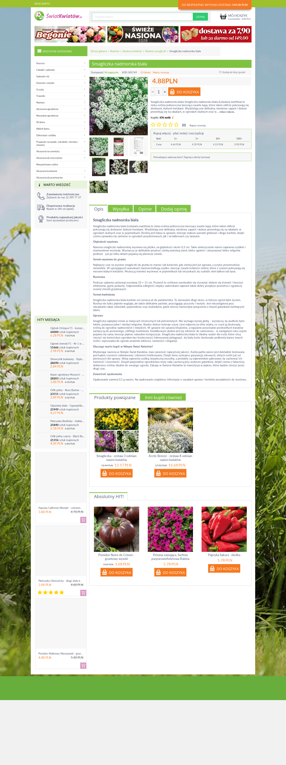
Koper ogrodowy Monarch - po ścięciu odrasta (67, 374)
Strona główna (98, 51)
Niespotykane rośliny (47, 164)
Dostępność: (97, 72)
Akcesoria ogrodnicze (47, 109)
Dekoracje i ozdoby (46, 135)
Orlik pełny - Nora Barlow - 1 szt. (67, 390)
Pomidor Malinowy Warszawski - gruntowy (62, 653)
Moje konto (42, 3)
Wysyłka (121, 209)
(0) (184, 125)
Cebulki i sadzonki (45, 69)
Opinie (145, 209)
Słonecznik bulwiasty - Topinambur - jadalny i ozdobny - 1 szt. (67, 359)
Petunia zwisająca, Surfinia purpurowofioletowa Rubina (170, 557)
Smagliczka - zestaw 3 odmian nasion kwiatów (116, 458)
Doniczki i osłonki (45, 82)
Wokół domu (42, 128)
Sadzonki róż (42, 76)
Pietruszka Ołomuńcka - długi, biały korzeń (62, 580)
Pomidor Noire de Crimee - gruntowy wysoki (116, 557)
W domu (40, 122)
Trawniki (40, 95)
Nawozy (40, 102)
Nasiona (114, 51)
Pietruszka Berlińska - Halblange (67, 421)
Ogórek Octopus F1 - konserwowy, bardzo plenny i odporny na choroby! (67, 328)
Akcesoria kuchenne (46, 171)
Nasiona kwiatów (132, 51)
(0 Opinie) (145, 72)
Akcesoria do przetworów (49, 177)
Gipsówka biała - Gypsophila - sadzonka (67, 405)
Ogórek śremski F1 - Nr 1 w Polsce (67, 343)
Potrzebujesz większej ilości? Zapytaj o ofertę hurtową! (181, 157)
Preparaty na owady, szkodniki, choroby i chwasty (57, 143)
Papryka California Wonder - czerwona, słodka (64, 507)
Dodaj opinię (174, 209)
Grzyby (40, 89)
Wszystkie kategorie (54, 50)
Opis (98, 209)
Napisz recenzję (161, 72)
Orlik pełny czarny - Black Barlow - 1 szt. (67, 436)
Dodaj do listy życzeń (232, 72)
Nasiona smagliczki (155, 51)
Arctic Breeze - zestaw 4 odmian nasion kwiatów (170, 458)
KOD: (125, 72)
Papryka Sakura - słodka (224, 555)
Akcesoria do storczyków (49, 157)
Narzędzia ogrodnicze (47, 115)
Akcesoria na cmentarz (48, 151)
